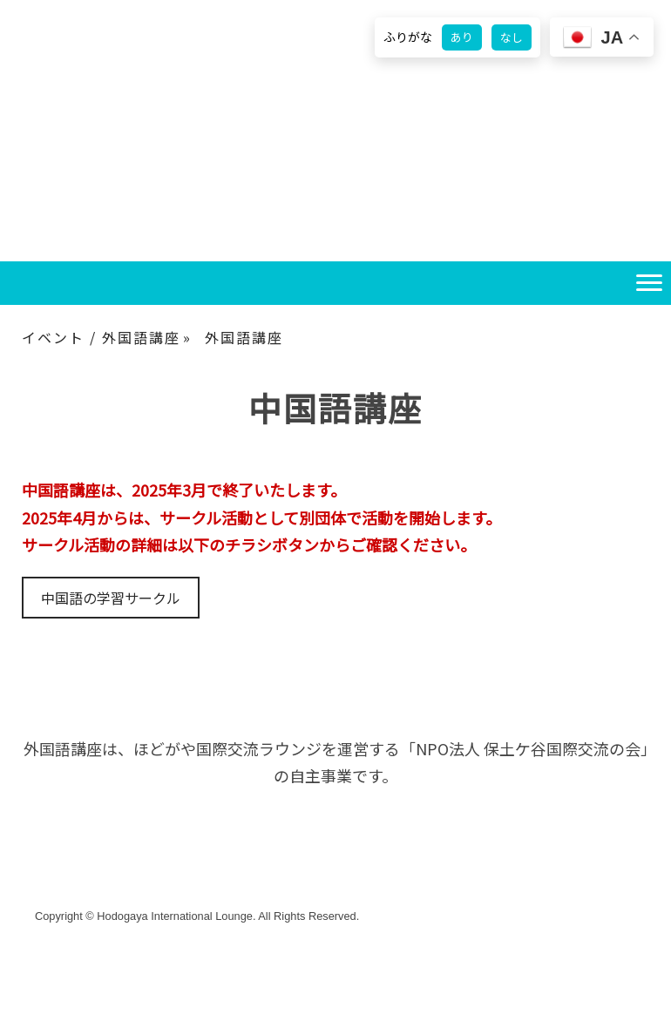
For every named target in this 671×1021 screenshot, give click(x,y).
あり (462, 37)
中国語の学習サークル (110, 597)
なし (511, 37)
